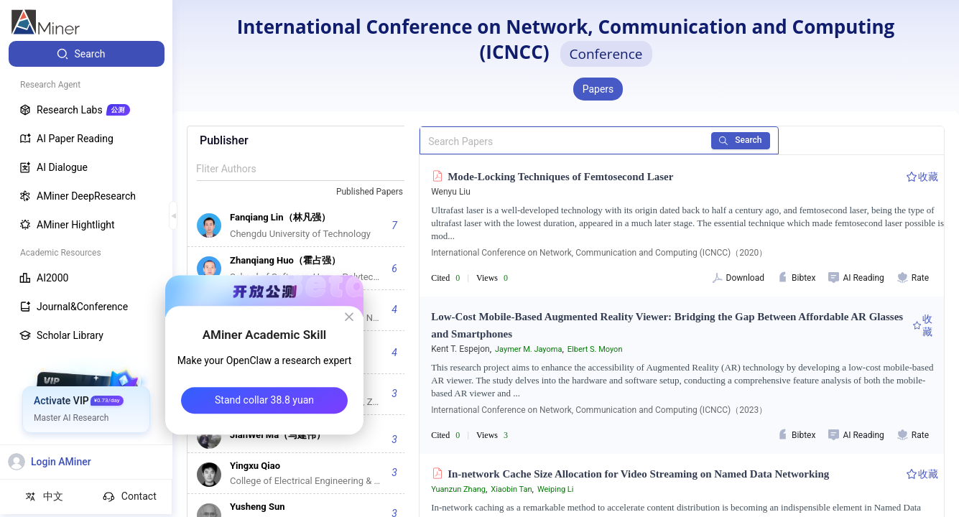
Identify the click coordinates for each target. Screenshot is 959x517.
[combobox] (375, 192)
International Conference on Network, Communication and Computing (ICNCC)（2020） (599, 253)
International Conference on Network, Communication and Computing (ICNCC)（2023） (599, 410)
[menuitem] (87, 54)
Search (741, 140)
